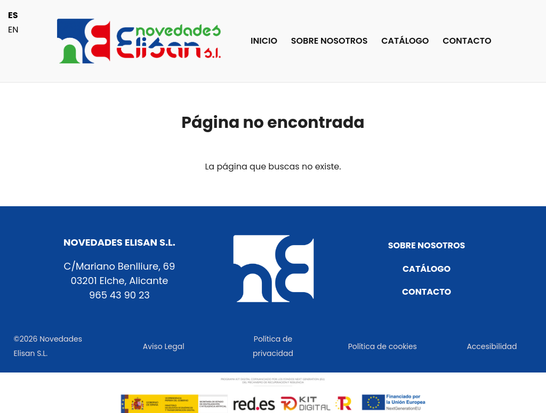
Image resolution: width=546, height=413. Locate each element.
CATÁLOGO (405, 42)
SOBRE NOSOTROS (329, 42)
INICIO (264, 42)
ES (13, 15)
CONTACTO (467, 42)
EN (13, 29)
